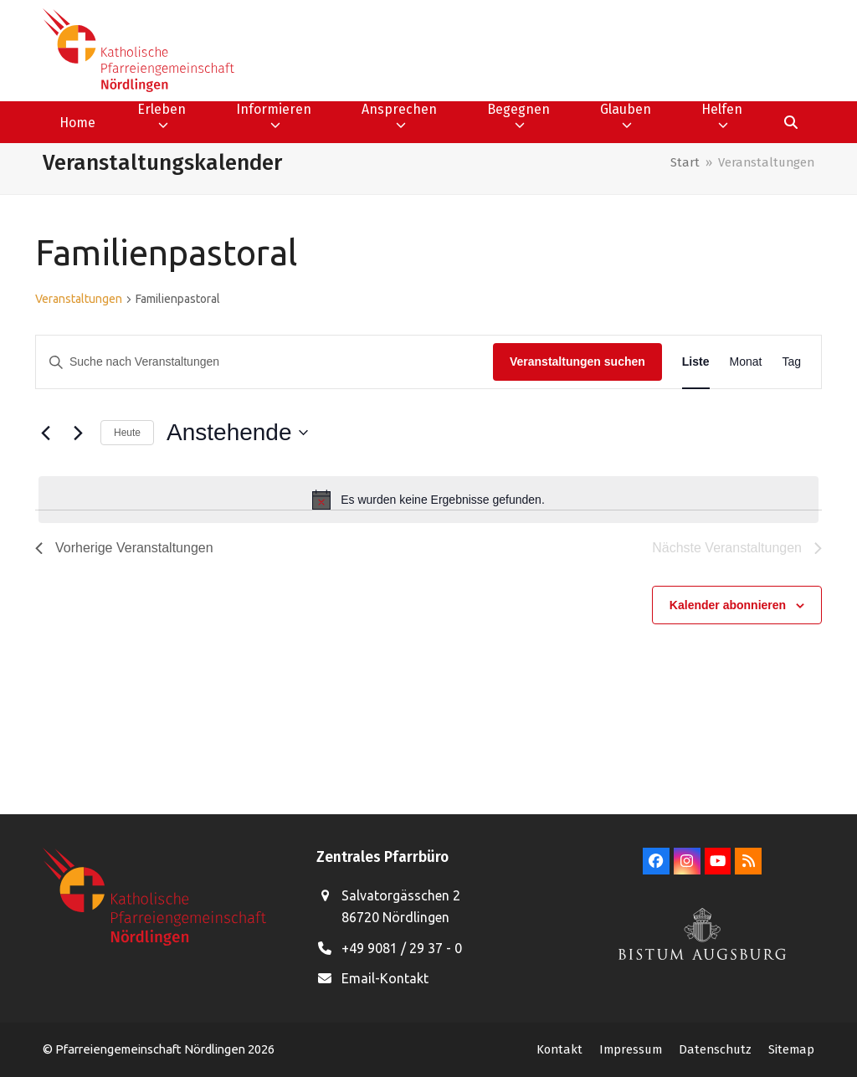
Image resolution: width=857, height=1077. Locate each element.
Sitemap (791, 1049)
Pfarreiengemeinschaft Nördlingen (151, 1049)
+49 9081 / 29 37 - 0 (401, 948)
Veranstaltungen (78, 298)
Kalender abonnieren (728, 605)
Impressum (630, 1049)
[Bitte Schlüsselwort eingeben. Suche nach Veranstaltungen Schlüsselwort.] (264, 362)
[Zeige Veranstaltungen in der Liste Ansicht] (696, 362)
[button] (790, 122)
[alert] (428, 499)
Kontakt (559, 1049)
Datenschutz (715, 1049)
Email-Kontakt (384, 978)
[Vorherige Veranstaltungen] (45, 433)
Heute (127, 432)
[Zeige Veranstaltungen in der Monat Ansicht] (746, 362)
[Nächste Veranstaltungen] (78, 433)
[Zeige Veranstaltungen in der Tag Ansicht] (791, 362)
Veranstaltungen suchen (577, 361)
